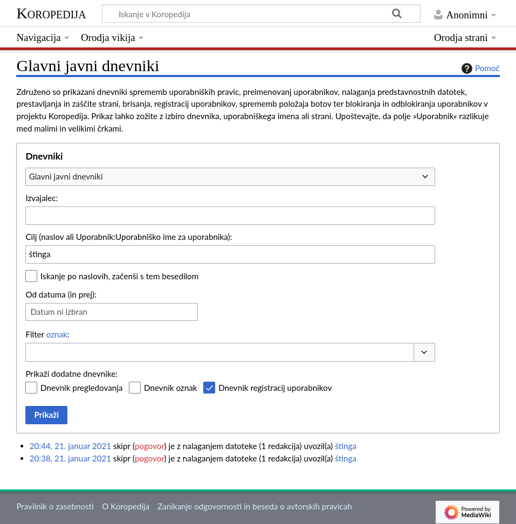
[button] (424, 352)
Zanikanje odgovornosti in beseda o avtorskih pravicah (254, 506)
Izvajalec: (41, 198)
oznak (56, 334)
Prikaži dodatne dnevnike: (71, 373)
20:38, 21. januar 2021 (70, 458)
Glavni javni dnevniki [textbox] (66, 176)
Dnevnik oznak (170, 387)
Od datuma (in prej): (61, 294)
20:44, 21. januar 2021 (70, 446)
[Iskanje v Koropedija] (261, 13)
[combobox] (230, 177)
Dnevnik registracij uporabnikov (275, 387)
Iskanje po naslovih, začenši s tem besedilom (119, 276)
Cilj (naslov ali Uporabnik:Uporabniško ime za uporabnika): (128, 237)
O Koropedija (125, 506)
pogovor (149, 446)
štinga (345, 446)
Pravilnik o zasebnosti (55, 506)
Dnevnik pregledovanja (81, 387)
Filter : (47, 334)
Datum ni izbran (58, 311)
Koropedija (51, 13)
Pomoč (479, 68)
